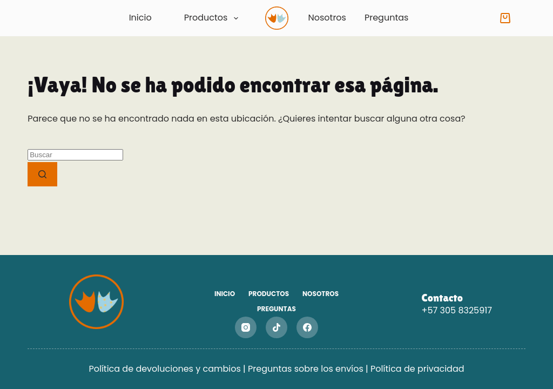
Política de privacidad (417, 369)
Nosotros (327, 17)
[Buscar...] (75, 154)
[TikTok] (276, 327)
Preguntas (386, 17)
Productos (213, 17)
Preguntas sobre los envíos (307, 369)
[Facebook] (307, 327)
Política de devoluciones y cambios (164, 369)
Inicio (140, 17)
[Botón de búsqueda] (42, 174)
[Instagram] (246, 327)
